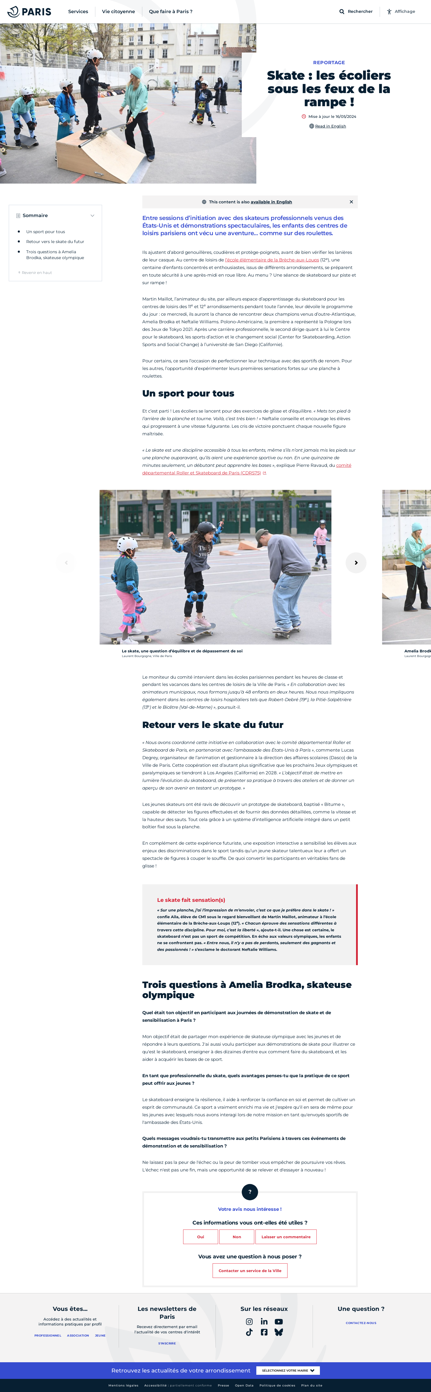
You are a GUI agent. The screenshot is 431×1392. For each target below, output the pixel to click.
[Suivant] (356, 562)
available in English (271, 202)
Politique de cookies (277, 1385)
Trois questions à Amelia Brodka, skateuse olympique (55, 254)
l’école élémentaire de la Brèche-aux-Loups (272, 260)
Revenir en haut (37, 272)
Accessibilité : (178, 1385)
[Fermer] (351, 202)
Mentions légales (123, 1385)
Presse (223, 1385)
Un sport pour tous (45, 231)
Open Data (244, 1385)
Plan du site (312, 1385)
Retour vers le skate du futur (55, 241)
